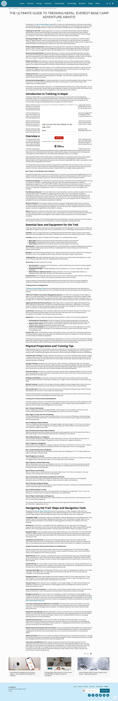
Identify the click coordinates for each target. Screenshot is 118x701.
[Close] (78, 105)
